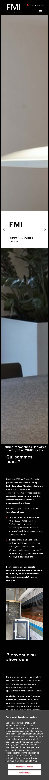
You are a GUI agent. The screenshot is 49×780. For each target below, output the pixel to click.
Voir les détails (24, 773)
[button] (40, 11)
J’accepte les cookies (24, 767)
